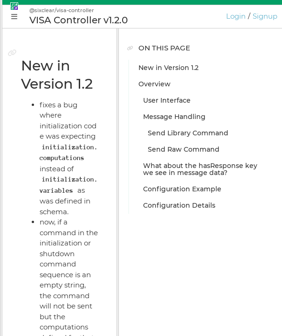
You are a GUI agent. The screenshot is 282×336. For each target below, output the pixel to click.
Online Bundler (49, 244)
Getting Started (49, 146)
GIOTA (33, 276)
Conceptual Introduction (64, 129)
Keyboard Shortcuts (56, 293)
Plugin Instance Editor (60, 195)
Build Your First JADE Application (79, 162)
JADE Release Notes (56, 325)
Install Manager (49, 227)
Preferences (43, 309)
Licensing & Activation (60, 260)
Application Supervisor (61, 211)
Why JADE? (42, 113)
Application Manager (58, 178)
